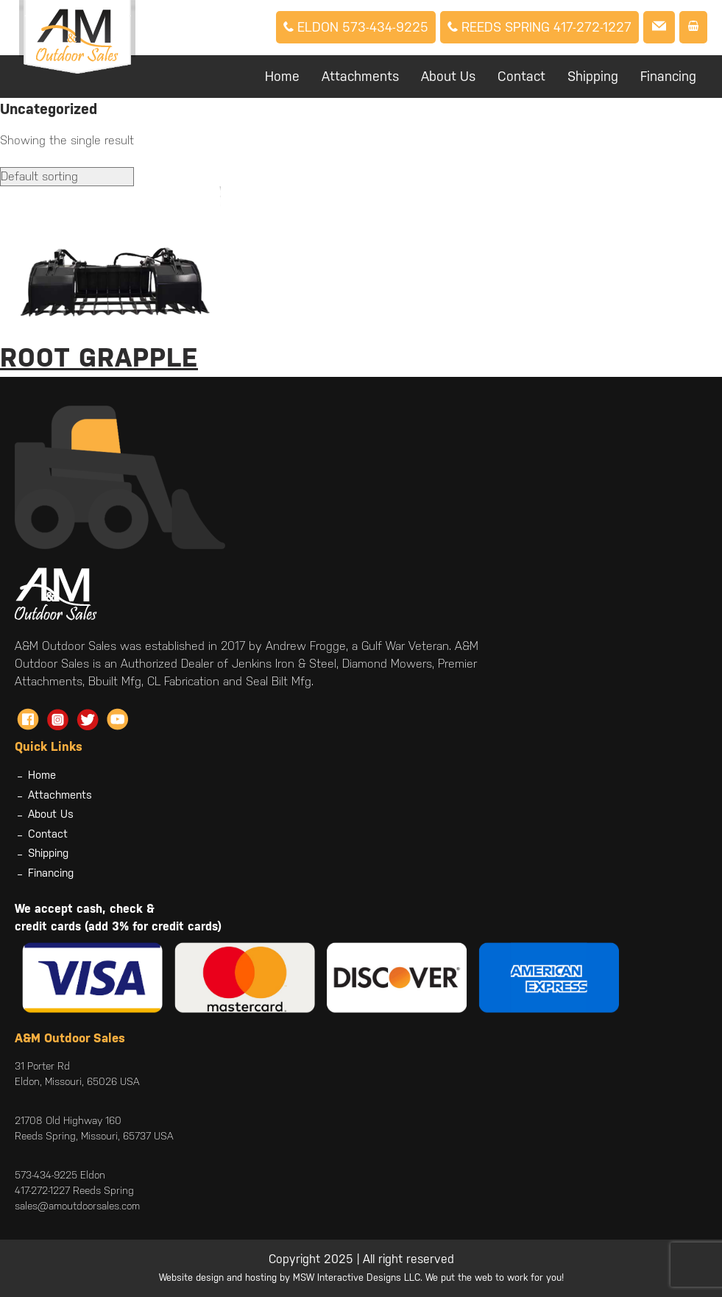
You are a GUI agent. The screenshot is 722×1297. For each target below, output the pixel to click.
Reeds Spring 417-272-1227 (539, 27)
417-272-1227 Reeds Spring (74, 1190)
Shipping (592, 76)
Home (282, 76)
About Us (448, 76)
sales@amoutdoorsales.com (77, 1206)
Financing (668, 76)
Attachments (360, 76)
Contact (521, 76)
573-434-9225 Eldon (60, 1175)
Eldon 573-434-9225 (355, 27)
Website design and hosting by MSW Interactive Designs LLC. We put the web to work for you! (361, 1277)
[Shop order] (67, 176)
